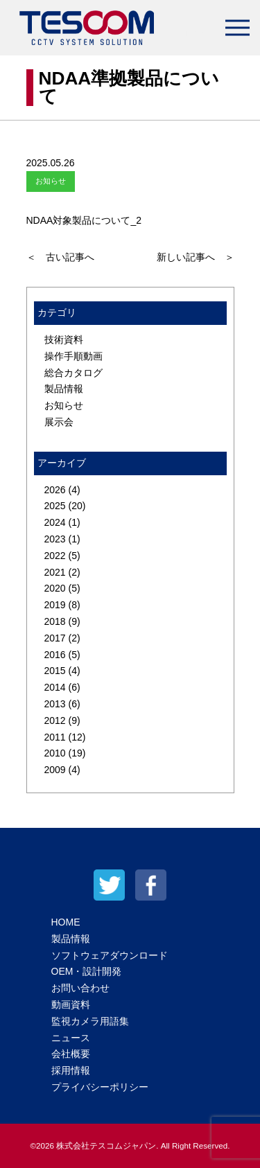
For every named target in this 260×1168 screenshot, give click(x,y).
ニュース (70, 1037)
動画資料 (70, 1004)
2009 (55, 769)
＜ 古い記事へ (60, 257)
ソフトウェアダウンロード (109, 955)
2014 (55, 687)
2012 (55, 720)
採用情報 (70, 1070)
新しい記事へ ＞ (195, 257)
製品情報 (63, 388)
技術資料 (63, 339)
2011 (55, 737)
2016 (55, 654)
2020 (55, 588)
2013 (55, 703)
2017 (55, 638)
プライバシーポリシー (99, 1086)
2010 (55, 753)
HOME (65, 922)
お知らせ (63, 405)
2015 (55, 670)
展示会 (58, 421)
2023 (55, 539)
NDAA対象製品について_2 (83, 220)
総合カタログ (73, 372)
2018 (55, 621)
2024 (55, 522)
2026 (55, 489)
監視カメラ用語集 (90, 1021)
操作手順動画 (73, 356)
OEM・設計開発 (86, 971)
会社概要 (70, 1053)
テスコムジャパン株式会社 (86, 27)
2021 (55, 572)
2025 (55, 505)
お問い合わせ (80, 987)
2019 (55, 604)
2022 (55, 555)
